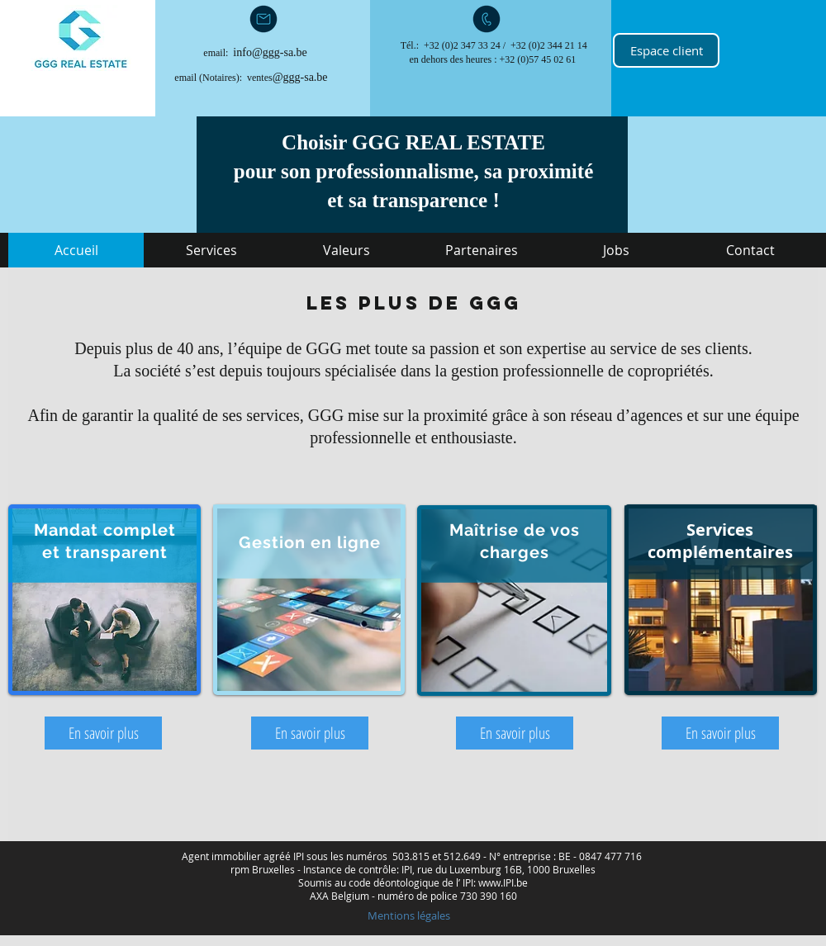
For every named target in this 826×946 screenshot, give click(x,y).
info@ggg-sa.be (269, 52)
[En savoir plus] (103, 733)
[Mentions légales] (408, 915)
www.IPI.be (503, 882)
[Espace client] (666, 50)
